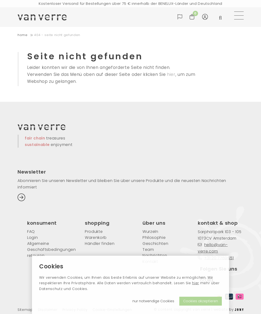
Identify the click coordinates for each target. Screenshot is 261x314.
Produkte (94, 231)
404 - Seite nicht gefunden (57, 35)
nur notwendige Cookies (153, 301)
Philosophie (154, 237)
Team (148, 249)
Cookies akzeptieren (200, 301)
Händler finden (100, 243)
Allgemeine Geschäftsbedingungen (48, 246)
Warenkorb (96, 237)
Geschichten (155, 243)
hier (195, 283)
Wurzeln (150, 231)
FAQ (31, 231)
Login (32, 237)
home (23, 35)
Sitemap (25, 310)
